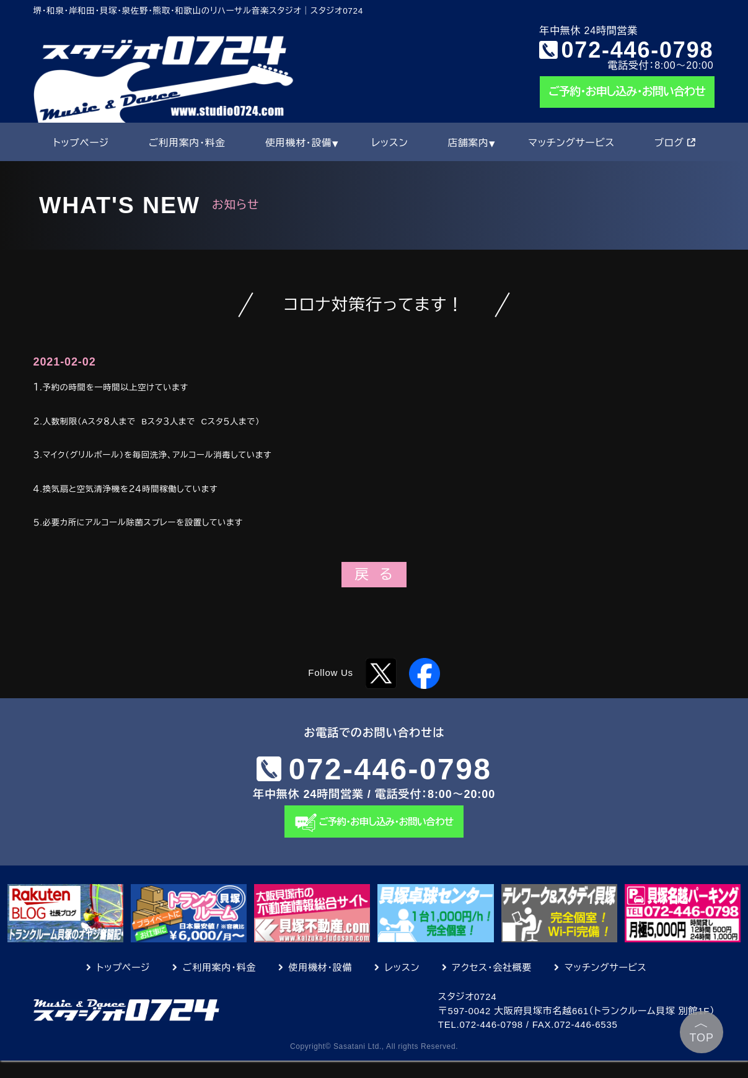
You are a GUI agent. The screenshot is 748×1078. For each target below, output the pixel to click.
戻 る (373, 574)
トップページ (81, 143)
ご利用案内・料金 (187, 143)
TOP (702, 1029)
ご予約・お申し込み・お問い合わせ (627, 91)
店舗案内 (467, 143)
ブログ (674, 143)
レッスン (389, 143)
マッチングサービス (571, 143)
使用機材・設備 (298, 143)
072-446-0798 (637, 49)
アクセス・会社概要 (492, 984)
